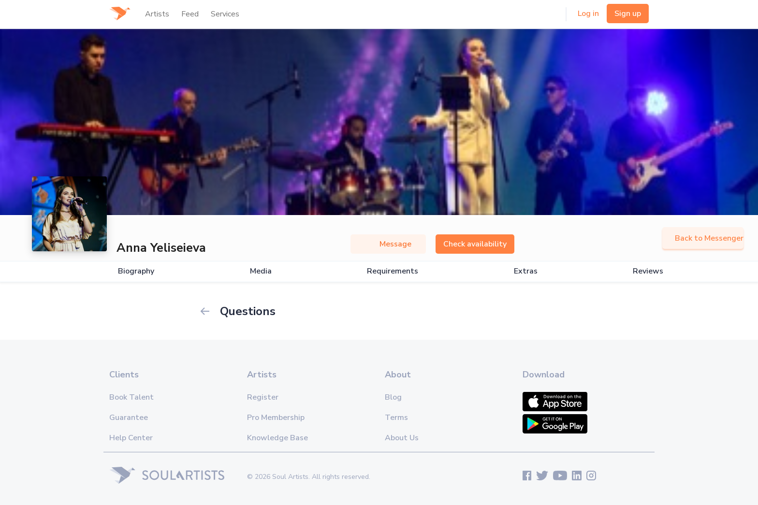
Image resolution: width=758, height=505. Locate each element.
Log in (588, 13)
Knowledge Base (277, 438)
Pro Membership (276, 417)
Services (225, 14)
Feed (190, 14)
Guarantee (128, 417)
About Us (402, 438)
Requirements (392, 271)
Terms (396, 417)
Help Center (131, 438)
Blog (393, 397)
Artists (157, 14)
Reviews (648, 271)
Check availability (475, 244)
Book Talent (131, 397)
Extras (526, 271)
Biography (136, 271)
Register (262, 397)
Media (261, 271)
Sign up (627, 13)
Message (388, 244)
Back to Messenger (702, 238)
